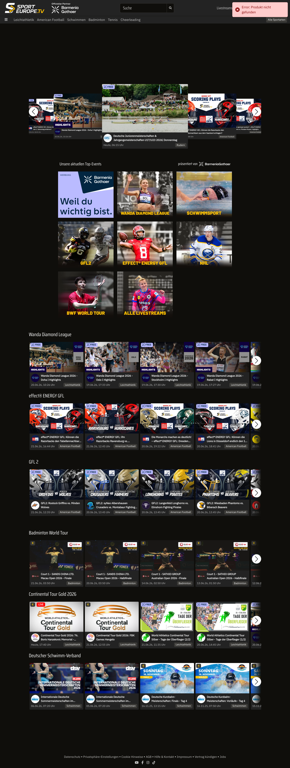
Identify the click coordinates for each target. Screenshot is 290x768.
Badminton (97, 20)
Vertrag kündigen (206, 757)
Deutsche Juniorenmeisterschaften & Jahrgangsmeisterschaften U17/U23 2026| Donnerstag (145, 138)
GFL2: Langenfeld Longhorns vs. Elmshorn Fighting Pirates (169, 505)
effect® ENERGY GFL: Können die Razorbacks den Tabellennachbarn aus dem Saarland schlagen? (204, 131)
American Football (50, 20)
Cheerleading (130, 20)
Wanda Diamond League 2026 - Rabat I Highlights (225, 377)
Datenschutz (72, 757)
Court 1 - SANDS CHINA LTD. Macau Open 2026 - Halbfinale (113, 576)
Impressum (185, 757)
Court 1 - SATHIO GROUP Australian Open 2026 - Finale (168, 576)
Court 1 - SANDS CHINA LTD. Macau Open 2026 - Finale (57, 576)
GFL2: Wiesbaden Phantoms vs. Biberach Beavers (225, 505)
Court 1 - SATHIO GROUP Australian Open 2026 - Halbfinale (226, 576)
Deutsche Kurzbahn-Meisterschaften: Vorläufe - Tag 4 (226, 699)
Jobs (223, 757)
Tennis (113, 20)
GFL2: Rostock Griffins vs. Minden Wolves (60, 505)
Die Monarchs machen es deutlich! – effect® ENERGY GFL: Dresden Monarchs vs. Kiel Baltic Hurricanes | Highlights (171, 439)
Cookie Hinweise (132, 757)
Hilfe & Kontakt (164, 757)
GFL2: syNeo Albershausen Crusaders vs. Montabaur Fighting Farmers (115, 505)
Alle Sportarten (276, 19)
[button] (33, 111)
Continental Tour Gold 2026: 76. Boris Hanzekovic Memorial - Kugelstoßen (59, 638)
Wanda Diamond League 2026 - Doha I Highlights (82, 130)
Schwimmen (76, 20)
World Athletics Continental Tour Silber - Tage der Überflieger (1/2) (226, 637)
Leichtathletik (24, 20)
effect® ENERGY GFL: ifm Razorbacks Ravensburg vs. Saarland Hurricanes (112, 439)
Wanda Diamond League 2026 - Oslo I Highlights (114, 377)
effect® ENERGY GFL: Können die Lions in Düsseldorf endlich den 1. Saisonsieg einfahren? (226, 439)
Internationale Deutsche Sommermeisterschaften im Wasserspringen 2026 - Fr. (112, 699)
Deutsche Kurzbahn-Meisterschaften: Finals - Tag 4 (169, 699)
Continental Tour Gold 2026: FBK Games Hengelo (115, 637)
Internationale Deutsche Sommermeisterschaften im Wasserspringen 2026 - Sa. (57, 699)
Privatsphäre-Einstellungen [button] (101, 757)
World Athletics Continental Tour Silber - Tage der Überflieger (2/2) (170, 637)
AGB (149, 757)
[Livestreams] (145, 294)
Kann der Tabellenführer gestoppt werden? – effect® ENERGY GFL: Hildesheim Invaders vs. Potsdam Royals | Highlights (241, 128)
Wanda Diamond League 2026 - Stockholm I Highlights (169, 377)
